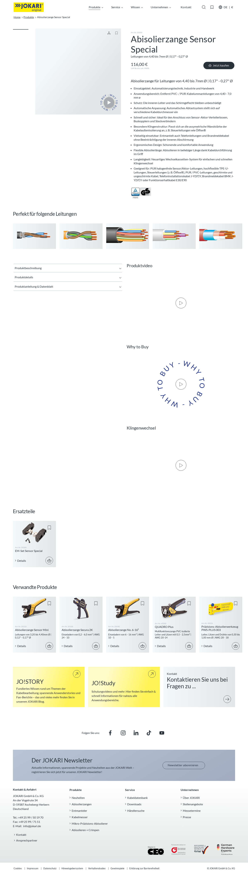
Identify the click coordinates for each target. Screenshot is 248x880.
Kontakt (21, 834)
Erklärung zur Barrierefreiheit (144, 868)
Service (117, 7)
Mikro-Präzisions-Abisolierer (90, 823)
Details (21, 560)
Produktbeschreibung (28, 268)
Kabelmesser (80, 817)
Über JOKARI (191, 797)
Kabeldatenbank (137, 797)
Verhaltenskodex (97, 868)
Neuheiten (78, 797)
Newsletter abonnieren (183, 765)
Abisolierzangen (82, 804)
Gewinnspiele (118, 868)
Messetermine (192, 810)
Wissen (136, 7)
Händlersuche (135, 810)
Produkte (96, 7)
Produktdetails (24, 277)
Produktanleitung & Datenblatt (34, 286)
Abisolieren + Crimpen (85, 829)
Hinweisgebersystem (72, 868)
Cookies (18, 868)
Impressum (33, 868)
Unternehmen (161, 7)
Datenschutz (50, 868)
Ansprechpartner (26, 840)
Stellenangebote (193, 804)
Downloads (134, 804)
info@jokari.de (32, 826)
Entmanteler (79, 810)
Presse (187, 817)
